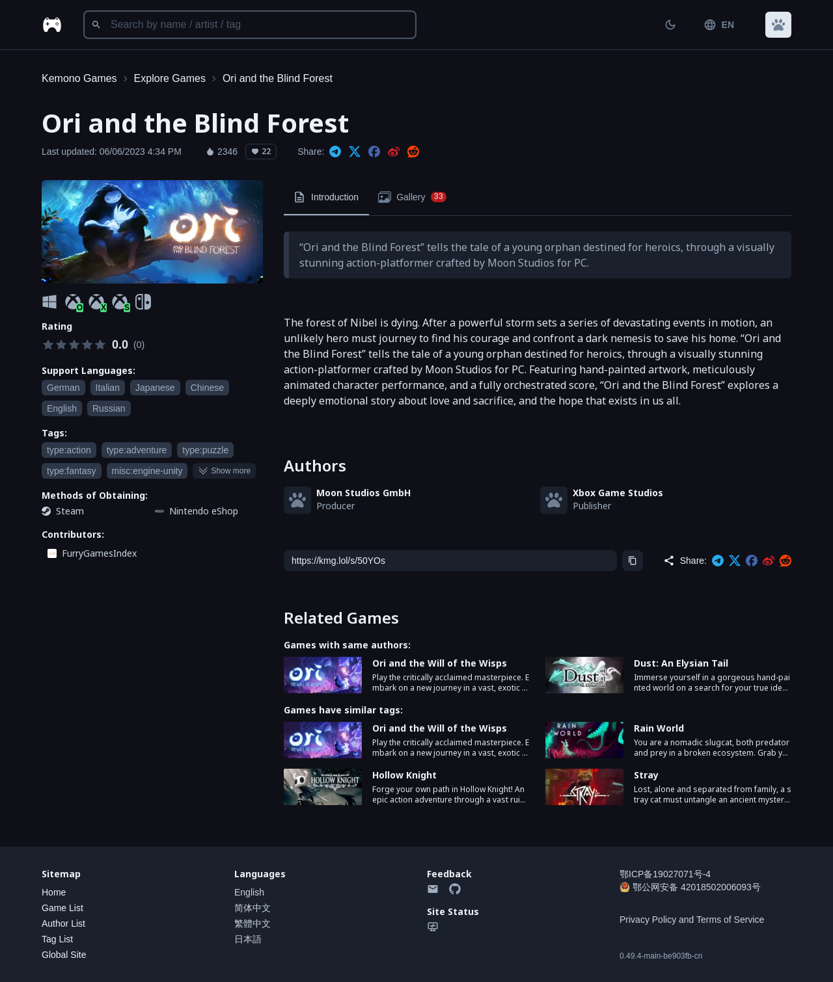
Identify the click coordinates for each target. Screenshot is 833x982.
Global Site (64, 954)
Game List (62, 908)
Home (54, 892)
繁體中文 (252, 923)
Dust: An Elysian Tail (681, 663)
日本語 (248, 939)
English (249, 892)
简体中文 (252, 908)
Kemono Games (79, 78)
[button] (778, 25)
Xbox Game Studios (618, 492)
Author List (63, 923)
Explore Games (170, 78)
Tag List (57, 939)
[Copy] (632, 560)
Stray (646, 775)
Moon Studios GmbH (363, 492)
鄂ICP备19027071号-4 (665, 874)
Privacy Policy (648, 919)
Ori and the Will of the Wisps (439, 663)
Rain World (659, 728)
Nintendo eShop (203, 511)
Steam (70, 511)
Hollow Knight (404, 775)
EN (718, 24)
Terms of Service (730, 919)
